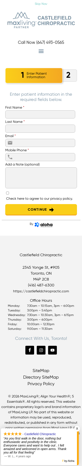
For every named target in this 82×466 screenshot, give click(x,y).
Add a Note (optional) (22, 164)
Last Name (15, 122)
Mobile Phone (17, 150)
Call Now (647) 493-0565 (41, 43)
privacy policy (61, 199)
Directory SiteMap (41, 377)
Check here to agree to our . (39, 199)
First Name (14, 107)
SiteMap (41, 371)
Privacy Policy (41, 384)
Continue (41, 210)
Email (10, 136)
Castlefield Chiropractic (41, 20)
